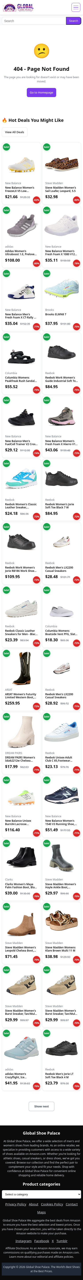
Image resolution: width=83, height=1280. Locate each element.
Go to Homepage (41, 92)
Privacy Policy (15, 1204)
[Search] (34, 21)
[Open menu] (75, 7)
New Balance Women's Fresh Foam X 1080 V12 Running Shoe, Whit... (60, 254)
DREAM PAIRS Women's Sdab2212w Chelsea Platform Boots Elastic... (20, 761)
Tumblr (62, 1241)
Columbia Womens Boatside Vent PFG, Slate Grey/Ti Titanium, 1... (61, 634)
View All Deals (14, 132)
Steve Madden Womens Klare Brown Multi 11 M (60, 949)
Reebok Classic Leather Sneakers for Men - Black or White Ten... (21, 634)
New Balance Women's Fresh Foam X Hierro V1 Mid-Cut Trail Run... (60, 444)
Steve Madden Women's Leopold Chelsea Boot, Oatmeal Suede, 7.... (20, 951)
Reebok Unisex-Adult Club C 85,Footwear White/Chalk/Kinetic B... (60, 761)
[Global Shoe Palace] (18, 7)
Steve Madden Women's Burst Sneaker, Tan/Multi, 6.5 (21, 1014)
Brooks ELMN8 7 (55, 314)
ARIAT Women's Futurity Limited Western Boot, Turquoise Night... (20, 697)
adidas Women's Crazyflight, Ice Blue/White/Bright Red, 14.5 (20, 1078)
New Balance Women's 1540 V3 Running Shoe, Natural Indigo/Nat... (60, 824)
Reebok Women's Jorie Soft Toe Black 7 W (59, 505)
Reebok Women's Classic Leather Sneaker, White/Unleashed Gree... (21, 507)
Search (73, 20)
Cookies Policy (52, 1204)
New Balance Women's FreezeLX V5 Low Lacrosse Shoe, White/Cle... (19, 192)
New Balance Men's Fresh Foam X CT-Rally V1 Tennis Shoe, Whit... (21, 317)
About (34, 1204)
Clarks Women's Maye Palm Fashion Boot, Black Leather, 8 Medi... (21, 887)
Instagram (23, 1241)
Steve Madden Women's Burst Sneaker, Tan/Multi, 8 (61, 1014)
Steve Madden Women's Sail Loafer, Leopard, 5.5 (60, 189)
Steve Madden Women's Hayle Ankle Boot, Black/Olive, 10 (60, 887)
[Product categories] (41, 1194)
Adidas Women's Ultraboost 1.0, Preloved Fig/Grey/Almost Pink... (20, 254)
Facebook (41, 1241)
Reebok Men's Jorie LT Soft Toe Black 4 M (59, 1075)
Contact (72, 1204)
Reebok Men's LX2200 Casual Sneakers (59, 569)
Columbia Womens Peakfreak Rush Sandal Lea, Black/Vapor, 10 (20, 381)
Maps (41, 1212)
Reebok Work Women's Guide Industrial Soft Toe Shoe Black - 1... (61, 381)
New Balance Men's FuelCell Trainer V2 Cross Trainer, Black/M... (21, 444)
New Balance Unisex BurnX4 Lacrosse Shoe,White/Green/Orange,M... (25, 824)
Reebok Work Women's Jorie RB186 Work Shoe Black (20, 571)
